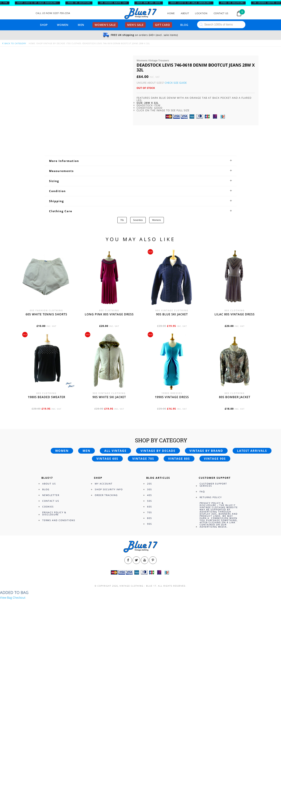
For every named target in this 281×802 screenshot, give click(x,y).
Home (171, 13)
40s (149, 495)
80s (149, 518)
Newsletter (50, 495)
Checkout (19, 598)
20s (149, 483)
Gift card (162, 25)
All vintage (115, 451)
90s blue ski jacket (172, 314)
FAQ (202, 491)
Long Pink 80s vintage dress (109, 314)
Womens (156, 220)
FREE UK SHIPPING (83, 3)
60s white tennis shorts (46, 314)
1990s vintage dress (172, 397)
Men (81, 25)
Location (201, 13)
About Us (49, 483)
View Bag (6, 598)
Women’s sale (105, 25)
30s (149, 489)
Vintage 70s (143, 459)
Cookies (48, 506)
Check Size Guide (176, 82)
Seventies (138, 220)
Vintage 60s (107, 459)
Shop (44, 25)
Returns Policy (211, 497)
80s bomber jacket (234, 397)
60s (149, 506)
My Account (104, 483)
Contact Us (221, 13)
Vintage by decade (157, 451)
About (185, 13)
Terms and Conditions (58, 520)
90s (149, 523)
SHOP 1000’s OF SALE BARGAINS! (42, 3)
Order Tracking (106, 495)
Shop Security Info (109, 489)
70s (122, 220)
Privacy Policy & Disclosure (54, 513)
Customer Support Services (213, 484)
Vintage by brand (206, 451)
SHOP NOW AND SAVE (153, 3)
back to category (14, 43)
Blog (184, 25)
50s (149, 500)
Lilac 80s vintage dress (235, 314)
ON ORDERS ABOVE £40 (118, 3)
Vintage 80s (179, 459)
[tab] (141, 161)
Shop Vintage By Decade (51, 43)
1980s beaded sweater (46, 397)
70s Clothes (74, 43)
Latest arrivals (252, 451)
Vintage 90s (215, 459)
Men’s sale (135, 25)
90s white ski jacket (109, 397)
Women (62, 25)
